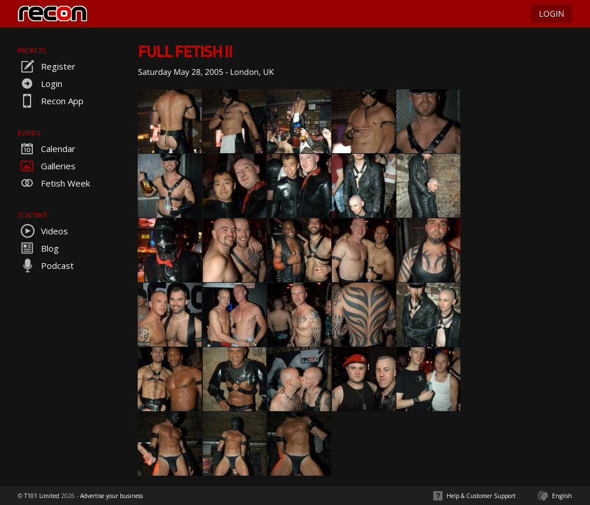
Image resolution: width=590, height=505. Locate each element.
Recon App (51, 100)
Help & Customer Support (481, 496)
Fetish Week (54, 183)
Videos (43, 231)
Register (46, 66)
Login (40, 83)
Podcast (46, 265)
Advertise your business (111, 496)
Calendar (46, 148)
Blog (38, 248)
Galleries (46, 165)
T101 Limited (41, 496)
